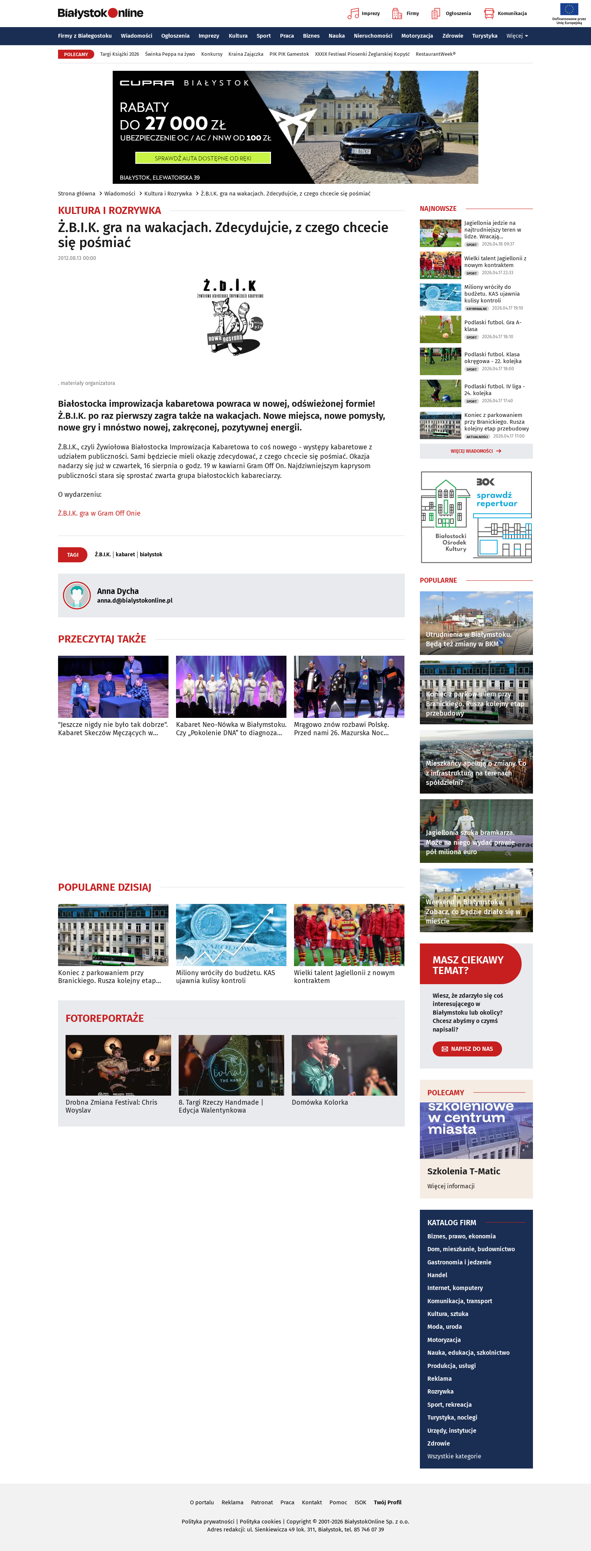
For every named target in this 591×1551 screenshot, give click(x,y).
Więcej (517, 35)
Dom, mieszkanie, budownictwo (471, 1249)
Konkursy (211, 54)
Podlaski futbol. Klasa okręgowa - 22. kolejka (493, 358)
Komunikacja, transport (459, 1301)
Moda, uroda (444, 1326)
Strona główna (76, 193)
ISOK (360, 1502)
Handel (437, 1275)
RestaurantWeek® (436, 54)
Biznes (311, 35)
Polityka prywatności (208, 1521)
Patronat (262, 1502)
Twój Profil (387, 1502)
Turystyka (485, 35)
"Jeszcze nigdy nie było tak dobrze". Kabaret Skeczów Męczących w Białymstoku (113, 729)
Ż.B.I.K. (103, 554)
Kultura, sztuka (448, 1313)
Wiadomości (136, 35)
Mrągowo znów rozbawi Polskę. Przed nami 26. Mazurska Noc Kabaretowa (341, 729)
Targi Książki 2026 (119, 54)
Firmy (405, 13)
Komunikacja (505, 13)
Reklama (439, 1378)
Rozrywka (440, 1391)
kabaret (125, 554)
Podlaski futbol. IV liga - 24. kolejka (494, 390)
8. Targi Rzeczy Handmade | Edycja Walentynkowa (221, 1107)
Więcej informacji (451, 1186)
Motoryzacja (417, 35)
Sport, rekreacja (449, 1404)
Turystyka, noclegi (452, 1417)
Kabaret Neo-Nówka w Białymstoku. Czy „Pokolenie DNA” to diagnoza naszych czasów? (231, 729)
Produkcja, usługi (451, 1365)
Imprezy (364, 13)
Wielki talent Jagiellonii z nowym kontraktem (344, 977)
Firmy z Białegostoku (85, 35)
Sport (264, 35)
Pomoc (338, 1502)
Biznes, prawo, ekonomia (461, 1236)
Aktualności (477, 437)
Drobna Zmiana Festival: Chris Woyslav (111, 1107)
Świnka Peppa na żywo (170, 54)
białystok (151, 554)
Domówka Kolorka (320, 1103)
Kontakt (312, 1502)
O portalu (202, 1502)
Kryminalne (477, 309)
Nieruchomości (373, 35)
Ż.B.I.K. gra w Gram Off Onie (99, 513)
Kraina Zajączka (245, 54)
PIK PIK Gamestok (289, 54)
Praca (287, 35)
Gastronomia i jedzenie (459, 1262)
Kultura (238, 35)
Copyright (298, 1521)
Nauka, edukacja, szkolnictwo (468, 1352)
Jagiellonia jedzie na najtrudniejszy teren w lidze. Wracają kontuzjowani (492, 230)
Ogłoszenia (451, 13)
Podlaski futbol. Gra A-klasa (493, 326)
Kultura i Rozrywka (168, 193)
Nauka (337, 35)
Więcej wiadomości (472, 451)
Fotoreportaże (105, 1018)
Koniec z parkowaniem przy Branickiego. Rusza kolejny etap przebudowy (107, 977)
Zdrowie (452, 35)
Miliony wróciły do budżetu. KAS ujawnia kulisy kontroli (225, 977)
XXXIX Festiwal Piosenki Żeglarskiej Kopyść (362, 54)
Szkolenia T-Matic (463, 1171)
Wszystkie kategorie (454, 1456)
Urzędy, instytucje (451, 1430)
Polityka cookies (260, 1521)
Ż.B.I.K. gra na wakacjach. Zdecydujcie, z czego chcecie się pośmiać (286, 193)
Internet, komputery (455, 1287)
